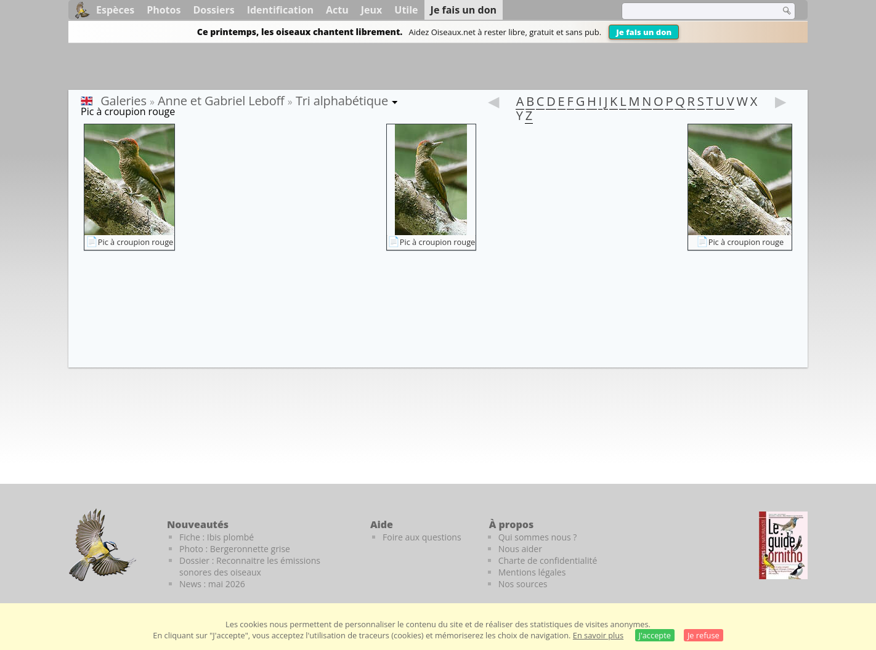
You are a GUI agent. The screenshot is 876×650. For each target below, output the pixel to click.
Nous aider (520, 549)
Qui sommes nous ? (537, 537)
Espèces (115, 10)
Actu (337, 10)
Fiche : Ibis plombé (216, 537)
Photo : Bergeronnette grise (234, 549)
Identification (280, 10)
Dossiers (213, 10)
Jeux (372, 10)
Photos (163, 10)
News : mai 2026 (212, 584)
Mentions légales (532, 572)
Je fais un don (643, 32)
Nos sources (523, 584)
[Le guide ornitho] (783, 545)
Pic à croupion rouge (136, 241)
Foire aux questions (422, 537)
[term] (693, 11)
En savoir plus (598, 635)
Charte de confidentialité (548, 560)
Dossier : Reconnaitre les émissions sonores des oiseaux (249, 566)
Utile (406, 10)
